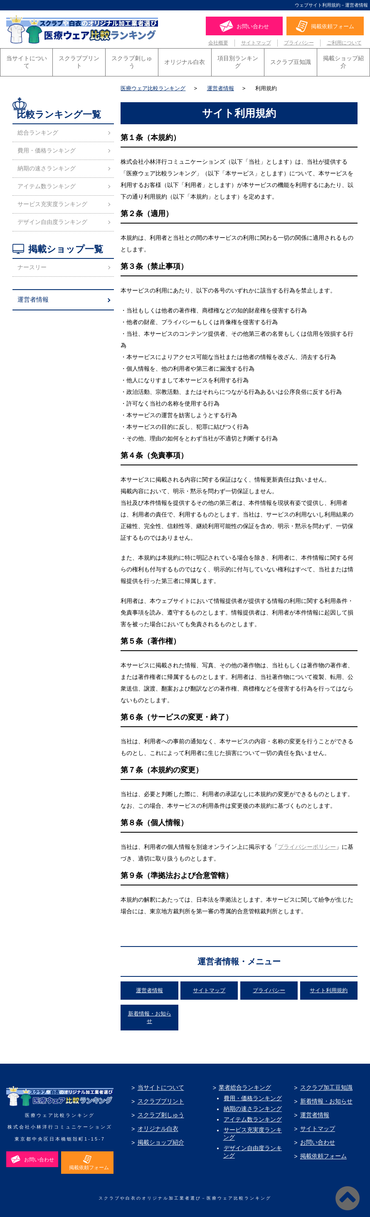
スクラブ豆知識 (290, 60)
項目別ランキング (237, 60)
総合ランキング (37, 130)
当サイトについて (26, 60)
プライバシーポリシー (307, 844)
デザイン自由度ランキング (52, 219)
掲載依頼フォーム (322, 1154)
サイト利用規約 (329, 988)
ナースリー (32, 265)
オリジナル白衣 (184, 60)
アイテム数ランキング (46, 184)
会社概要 (218, 43)
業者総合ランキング (244, 1085)
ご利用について (344, 43)
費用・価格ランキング (46, 148)
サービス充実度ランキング (52, 202)
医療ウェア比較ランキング (153, 86)
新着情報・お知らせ (325, 1099)
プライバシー (299, 43)
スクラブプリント (79, 60)
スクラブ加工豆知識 (325, 1085)
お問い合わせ (316, 1140)
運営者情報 (220, 86)
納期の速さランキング (46, 166)
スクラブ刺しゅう (131, 60)
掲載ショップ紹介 (343, 60)
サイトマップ (256, 43)
